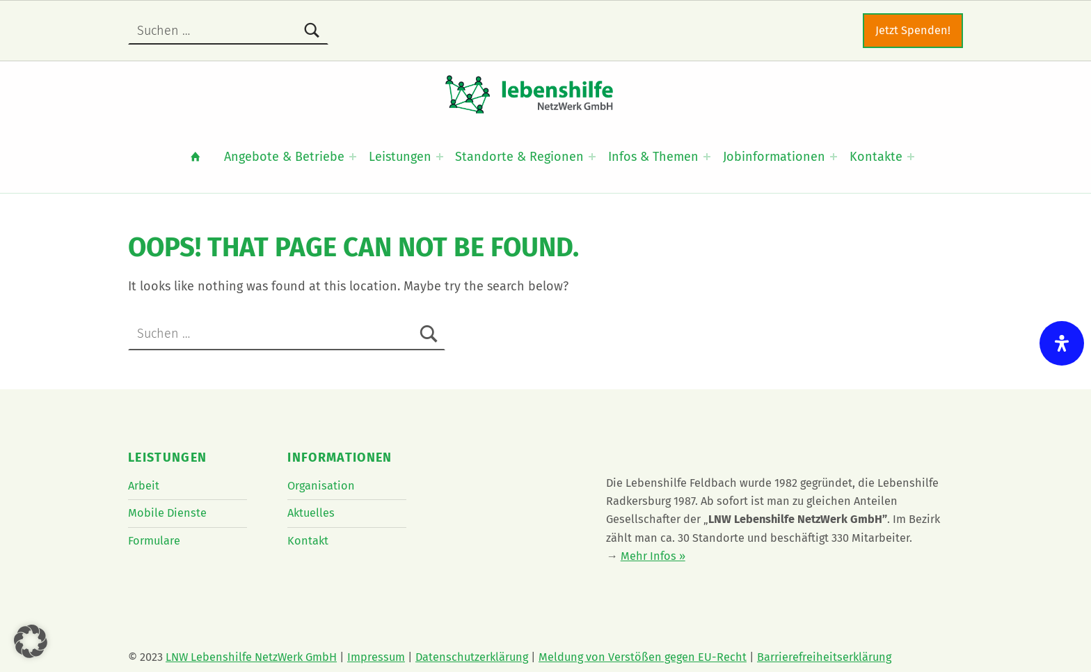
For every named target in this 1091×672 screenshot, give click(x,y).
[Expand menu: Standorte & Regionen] (592, 156)
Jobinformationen (774, 156)
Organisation (321, 485)
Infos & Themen (653, 156)
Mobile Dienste (167, 512)
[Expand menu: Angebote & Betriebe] (352, 156)
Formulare (154, 540)
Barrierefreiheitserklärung (824, 657)
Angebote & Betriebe (284, 156)
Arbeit (143, 485)
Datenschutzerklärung (471, 657)
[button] (30, 641)
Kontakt (307, 540)
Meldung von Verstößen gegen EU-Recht (643, 657)
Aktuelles (311, 512)
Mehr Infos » (653, 556)
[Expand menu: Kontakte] (910, 156)
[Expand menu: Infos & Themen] (706, 156)
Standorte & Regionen (519, 156)
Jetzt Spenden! (912, 30)
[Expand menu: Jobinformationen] (833, 156)
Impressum (376, 657)
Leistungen (400, 156)
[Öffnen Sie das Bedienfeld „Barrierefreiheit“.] (1062, 343)
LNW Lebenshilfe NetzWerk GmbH (251, 657)
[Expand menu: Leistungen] (439, 156)
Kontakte (876, 156)
